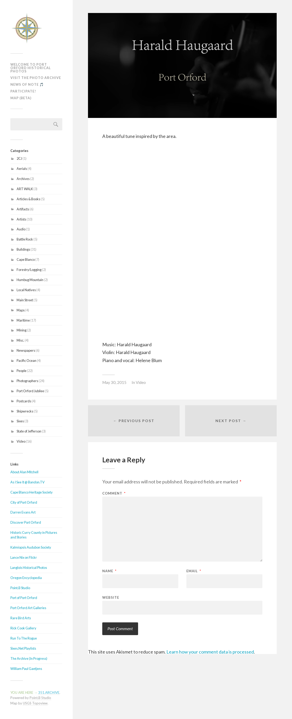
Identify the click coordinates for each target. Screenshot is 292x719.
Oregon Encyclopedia (26, 578)
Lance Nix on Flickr (23, 557)
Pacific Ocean (26, 360)
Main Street (25, 300)
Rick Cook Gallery (23, 628)
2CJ (19, 158)
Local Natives (26, 290)
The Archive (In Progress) (28, 658)
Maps (21, 310)
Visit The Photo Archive (35, 78)
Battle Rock (25, 239)
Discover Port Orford (25, 522)
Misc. (20, 340)
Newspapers (26, 350)
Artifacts (23, 209)
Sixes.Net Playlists (23, 648)
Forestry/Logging (29, 270)
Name (109, 571)
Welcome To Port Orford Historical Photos (30, 67)
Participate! (23, 91)
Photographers (27, 381)
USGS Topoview (35, 703)
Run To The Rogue (23, 638)
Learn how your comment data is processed (210, 652)
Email (193, 571)
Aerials (22, 169)
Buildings (23, 249)
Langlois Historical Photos (28, 567)
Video (21, 441)
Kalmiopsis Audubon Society (30, 547)
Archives (23, 179)
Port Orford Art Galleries (28, 608)
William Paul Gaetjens (26, 669)
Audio (21, 229)
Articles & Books (28, 199)
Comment (114, 493)
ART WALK (25, 189)
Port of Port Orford (23, 598)
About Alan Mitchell (24, 472)
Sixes (20, 421)
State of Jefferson (29, 431)
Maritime (23, 320)
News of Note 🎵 (27, 84)
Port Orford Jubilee (30, 391)
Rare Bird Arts (20, 618)
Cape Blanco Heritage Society (31, 492)
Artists (21, 219)
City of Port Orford (23, 502)
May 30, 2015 (114, 382)
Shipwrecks (25, 411)
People (21, 371)
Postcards (24, 401)
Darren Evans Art (23, 512)
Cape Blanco (26, 259)
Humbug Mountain (30, 280)
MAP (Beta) (20, 98)
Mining (21, 330)
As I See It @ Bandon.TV (27, 482)
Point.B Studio (20, 588)
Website (110, 597)
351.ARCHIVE (48, 692)
